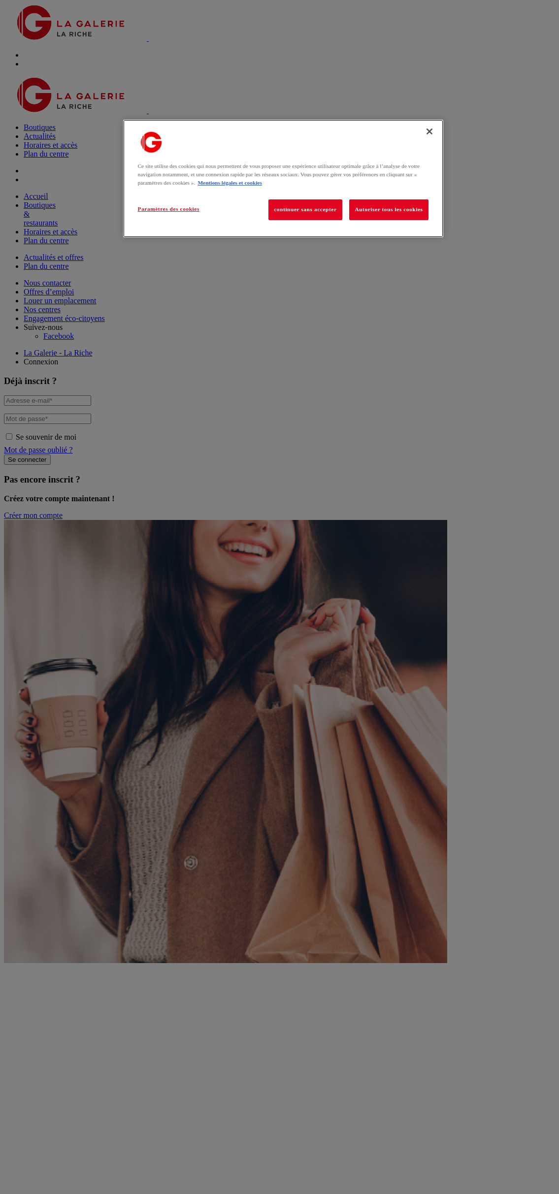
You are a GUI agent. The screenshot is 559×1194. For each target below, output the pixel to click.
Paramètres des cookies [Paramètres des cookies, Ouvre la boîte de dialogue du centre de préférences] (168, 209)
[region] (283, 178)
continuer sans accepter (305, 209)
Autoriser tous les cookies (389, 209)
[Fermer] (429, 131)
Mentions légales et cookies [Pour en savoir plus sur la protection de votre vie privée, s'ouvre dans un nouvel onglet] (229, 183)
